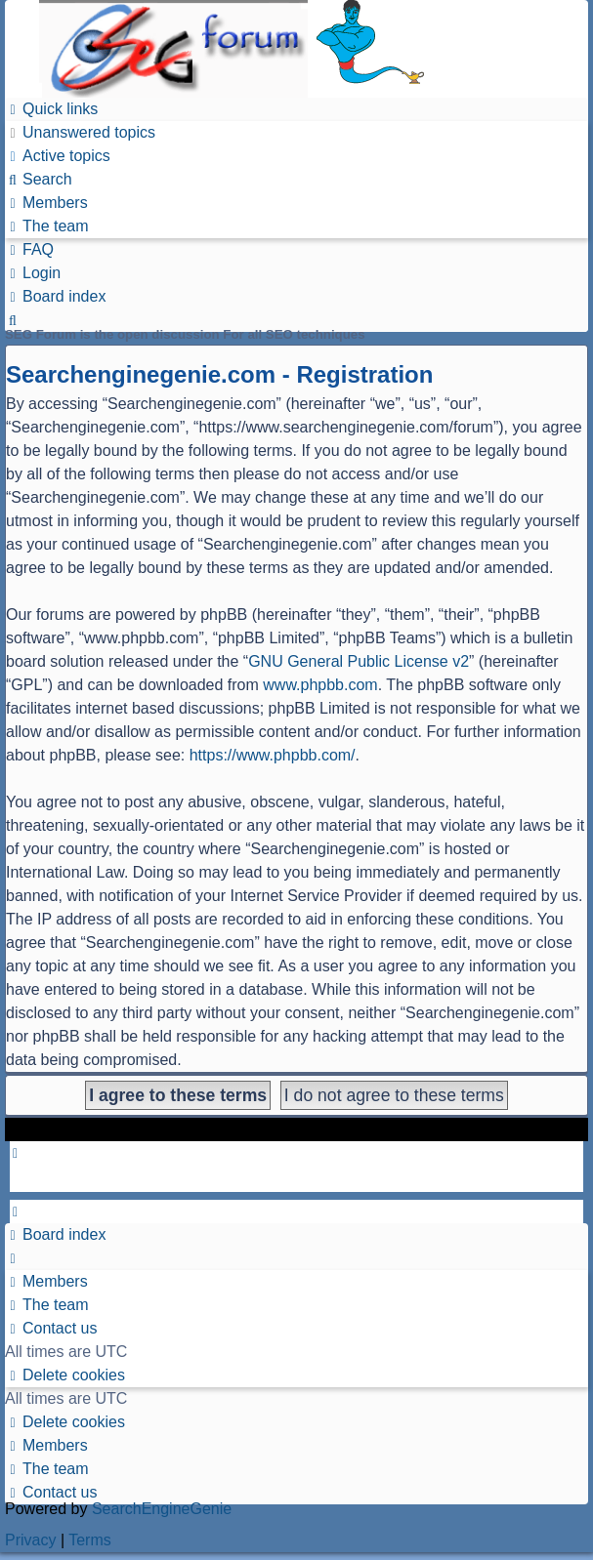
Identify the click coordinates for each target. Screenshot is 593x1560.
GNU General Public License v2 (358, 661)
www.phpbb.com (320, 685)
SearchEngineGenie (162, 1508)
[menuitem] (80, 132)
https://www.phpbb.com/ (273, 755)
